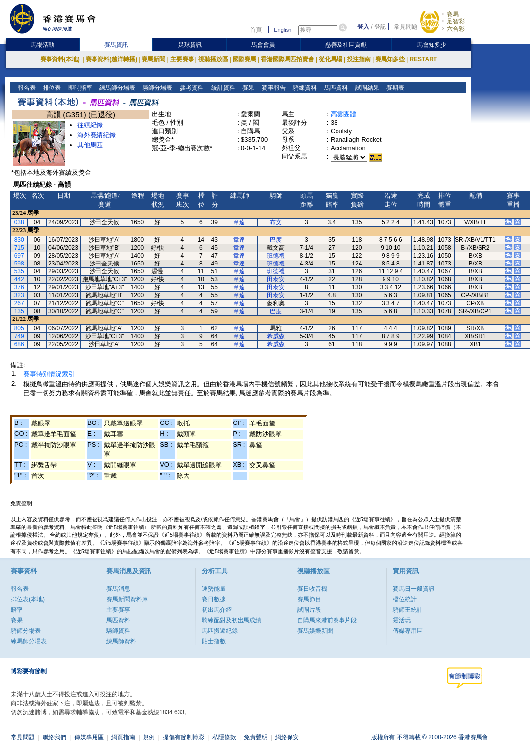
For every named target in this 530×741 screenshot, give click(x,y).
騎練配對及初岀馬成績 (231, 620)
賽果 (247, 87)
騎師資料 (118, 630)
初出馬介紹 (217, 609)
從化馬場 (330, 59)
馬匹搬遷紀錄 (220, 630)
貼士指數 (214, 641)
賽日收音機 (312, 588)
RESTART (423, 59)
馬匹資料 (334, 87)
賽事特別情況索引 (49, 374)
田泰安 (276, 279)
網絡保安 (287, 737)
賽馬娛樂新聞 (315, 630)
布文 (276, 222)
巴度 (276, 239)
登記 (380, 26)
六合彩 (456, 28)
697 (19, 255)
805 (19, 328)
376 (19, 287)
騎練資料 (303, 87)
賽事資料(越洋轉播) (111, 59)
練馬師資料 (121, 641)
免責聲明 (256, 737)
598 (19, 263)
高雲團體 (343, 114)
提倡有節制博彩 (183, 737)
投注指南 (359, 59)
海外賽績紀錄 (96, 135)
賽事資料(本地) (60, 59)
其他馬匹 (90, 145)
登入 (363, 26)
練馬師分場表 (116, 87)
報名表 (26, 87)
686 (19, 344)
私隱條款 (224, 737)
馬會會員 (263, 44)
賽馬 (453, 14)
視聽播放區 (213, 59)
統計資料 (222, 87)
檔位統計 (405, 599)
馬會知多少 (431, 44)
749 (19, 336)
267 (19, 303)
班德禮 (276, 255)
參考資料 (190, 87)
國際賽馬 (244, 59)
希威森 (276, 336)
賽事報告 (272, 87)
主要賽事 (182, 59)
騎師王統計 (408, 609)
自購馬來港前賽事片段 (327, 620)
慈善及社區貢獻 (346, 44)
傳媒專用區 (408, 630)
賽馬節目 (309, 599)
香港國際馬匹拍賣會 (287, 59)
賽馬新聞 (153, 59)
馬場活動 (42, 44)
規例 (149, 737)
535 (19, 271)
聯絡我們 (54, 737)
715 (19, 247)
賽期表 (394, 87)
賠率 (17, 609)
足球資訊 (190, 44)
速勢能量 (214, 588)
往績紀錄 (90, 125)
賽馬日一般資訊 (413, 588)
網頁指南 (123, 737)
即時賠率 (79, 87)
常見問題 (406, 26)
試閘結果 (366, 87)
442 (19, 279)
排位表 (51, 87)
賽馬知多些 (390, 59)
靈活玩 (402, 620)
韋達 (239, 222)
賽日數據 (214, 599)
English (282, 30)
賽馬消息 (118, 588)
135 (19, 311)
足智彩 (456, 21)
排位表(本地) (28, 599)
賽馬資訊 (116, 44)
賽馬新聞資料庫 (127, 599)
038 (19, 222)
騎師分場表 (156, 87)
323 (19, 295)
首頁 (256, 29)
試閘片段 (309, 609)
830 (19, 239)
